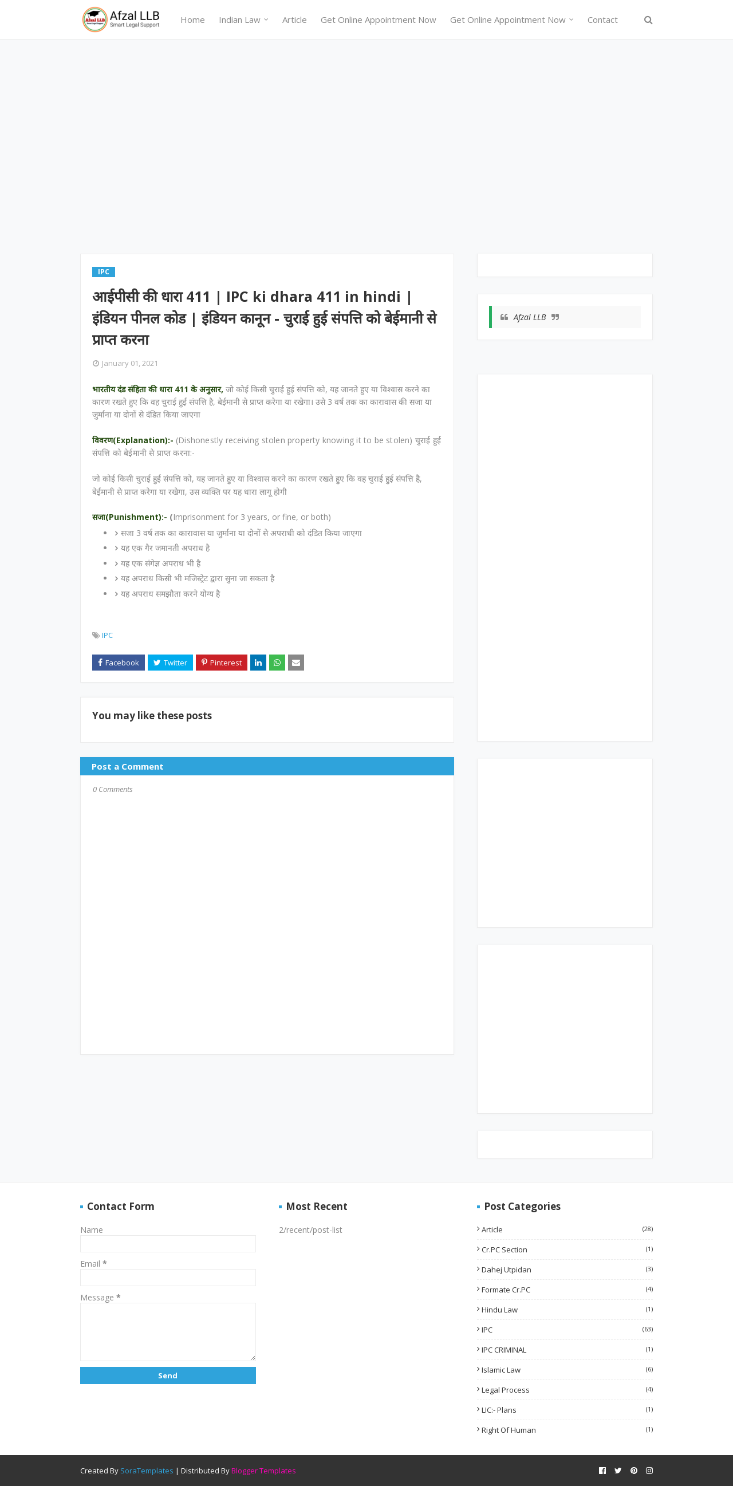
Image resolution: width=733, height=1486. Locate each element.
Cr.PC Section (567, 1249)
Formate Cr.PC (567, 1289)
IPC (107, 635)
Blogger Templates (263, 1470)
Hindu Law (567, 1309)
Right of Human (567, 1430)
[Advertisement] (366, 150)
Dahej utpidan (567, 1269)
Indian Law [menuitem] (240, 19)
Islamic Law (567, 1370)
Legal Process (567, 1390)
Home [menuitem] (192, 19)
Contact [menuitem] (603, 19)
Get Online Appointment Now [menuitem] (378, 19)
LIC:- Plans (567, 1410)
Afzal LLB (530, 317)
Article (567, 1229)
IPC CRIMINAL (567, 1350)
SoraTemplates (147, 1470)
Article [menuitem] (294, 19)
